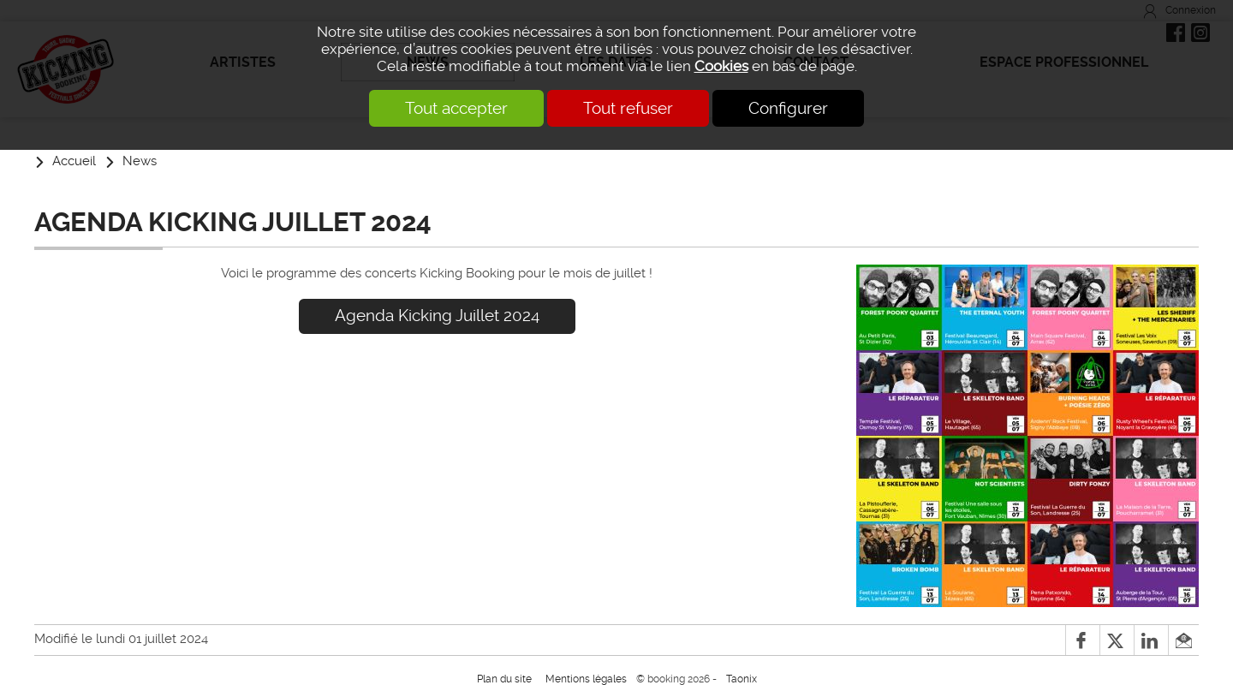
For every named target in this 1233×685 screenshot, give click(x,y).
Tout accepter (456, 108)
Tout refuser (628, 108)
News (139, 161)
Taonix (741, 679)
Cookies (721, 65)
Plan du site (504, 679)
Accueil (74, 161)
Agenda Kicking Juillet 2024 (437, 315)
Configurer (788, 108)
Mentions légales (586, 679)
